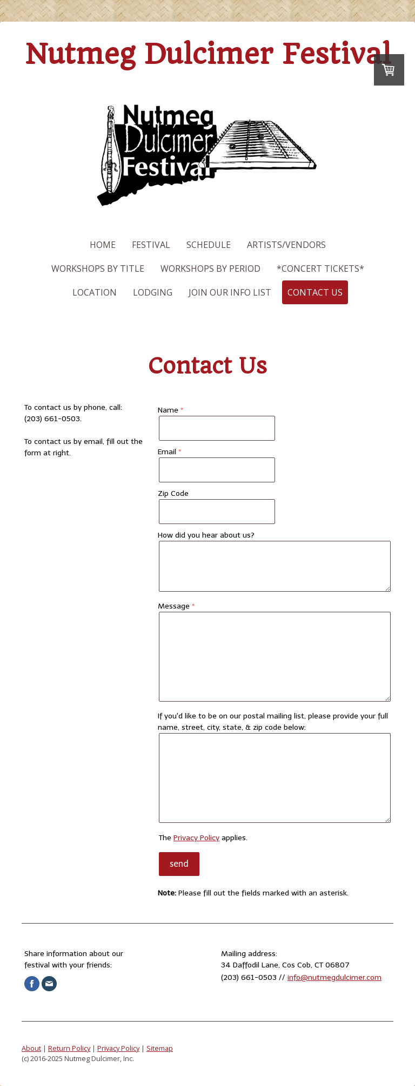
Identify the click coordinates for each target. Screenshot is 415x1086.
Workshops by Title (97, 268)
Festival (151, 245)
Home (103, 245)
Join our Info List (230, 292)
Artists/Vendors (286, 245)
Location (94, 292)
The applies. (203, 837)
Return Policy (69, 1048)
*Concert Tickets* (320, 268)
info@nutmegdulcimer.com (334, 977)
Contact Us (315, 292)
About (31, 1048)
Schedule (208, 245)
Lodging (152, 292)
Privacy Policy (196, 837)
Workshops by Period (210, 268)
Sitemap (159, 1048)
